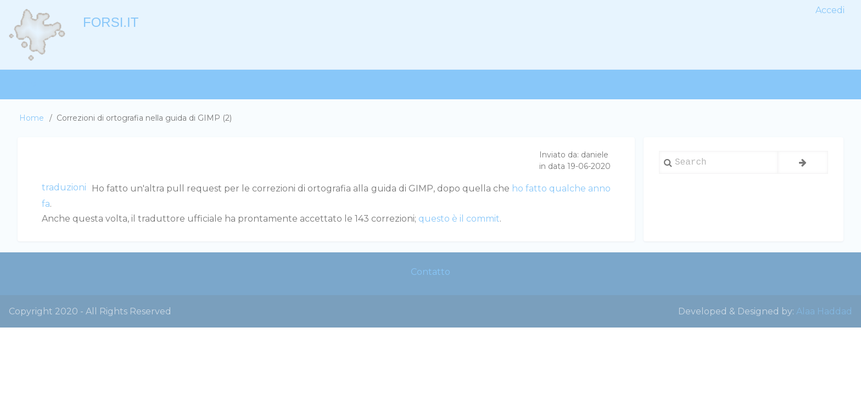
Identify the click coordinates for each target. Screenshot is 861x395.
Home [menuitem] (24, 84)
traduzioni (64, 187)
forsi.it (110, 22)
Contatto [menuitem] (430, 272)
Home (31, 118)
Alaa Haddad (824, 311)
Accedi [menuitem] (830, 10)
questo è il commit (459, 218)
